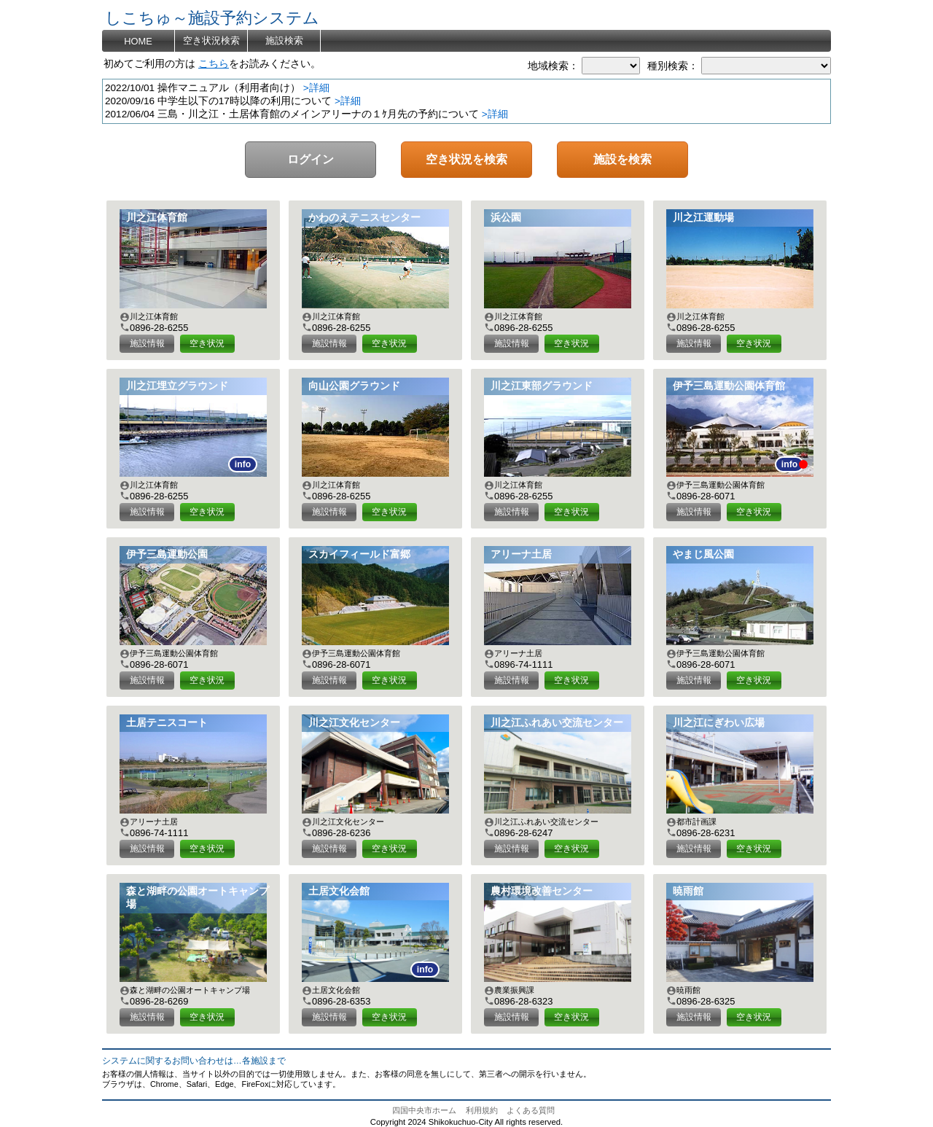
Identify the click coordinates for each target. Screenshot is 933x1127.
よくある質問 (531, 1110)
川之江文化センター (354, 722)
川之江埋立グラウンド (177, 386)
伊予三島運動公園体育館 (729, 386)
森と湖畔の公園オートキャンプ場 (197, 898)
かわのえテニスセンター (364, 217)
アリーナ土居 (521, 554)
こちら (213, 63)
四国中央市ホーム (424, 1110)
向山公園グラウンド (354, 386)
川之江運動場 (703, 217)
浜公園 (506, 217)
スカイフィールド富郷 (359, 554)
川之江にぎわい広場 (719, 722)
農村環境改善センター (542, 891)
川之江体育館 (156, 217)
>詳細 (316, 87)
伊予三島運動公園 (167, 554)
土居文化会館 (339, 891)
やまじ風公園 (703, 554)
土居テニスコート (167, 722)
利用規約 (482, 1110)
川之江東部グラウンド (542, 386)
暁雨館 (688, 891)
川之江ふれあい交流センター (557, 722)
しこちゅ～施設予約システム (212, 18)
